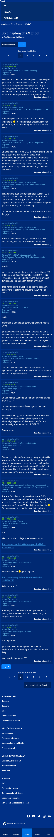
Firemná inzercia (9, 716)
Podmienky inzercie (10, 788)
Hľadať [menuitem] (8, 12)
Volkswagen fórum (15, 107)
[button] (9, 55)
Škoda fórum (13, 68)
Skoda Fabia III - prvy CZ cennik (19, 631)
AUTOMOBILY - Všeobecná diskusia (22, 182)
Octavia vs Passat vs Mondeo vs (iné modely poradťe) (28, 487)
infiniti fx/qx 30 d (14, 389)
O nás (4, 711)
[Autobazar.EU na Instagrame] (44, 816)
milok (16, 64)
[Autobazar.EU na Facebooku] (28, 816)
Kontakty (5, 701)
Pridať (2, 1)
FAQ (3, 783)
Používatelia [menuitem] (11, 18)
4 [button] (33, 55)
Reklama (5, 706)
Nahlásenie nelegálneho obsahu (15, 803)
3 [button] (27, 55)
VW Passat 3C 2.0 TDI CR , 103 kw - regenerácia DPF (27, 109)
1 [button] (14, 55)
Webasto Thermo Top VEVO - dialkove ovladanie (26, 185)
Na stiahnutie (7, 733)
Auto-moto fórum (9, 766)
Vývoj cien (6, 770)
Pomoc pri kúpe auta (10, 738)
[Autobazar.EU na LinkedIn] (49, 816)
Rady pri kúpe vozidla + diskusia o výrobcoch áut (27, 485)
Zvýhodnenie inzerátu (11, 720)
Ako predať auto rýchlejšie (13, 743)
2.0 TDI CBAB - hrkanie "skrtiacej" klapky (22, 359)
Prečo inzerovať (8, 748)
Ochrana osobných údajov (12, 793)
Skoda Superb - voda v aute (17, 308)
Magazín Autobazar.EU (11, 761)
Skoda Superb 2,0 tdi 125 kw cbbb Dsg (22, 71)
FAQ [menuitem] (5, 5)
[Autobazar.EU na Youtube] (33, 816)
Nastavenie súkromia (10, 798)
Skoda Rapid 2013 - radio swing (19, 562)
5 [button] (39, 55)
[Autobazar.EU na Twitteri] (38, 816)
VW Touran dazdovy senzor (17, 523)
